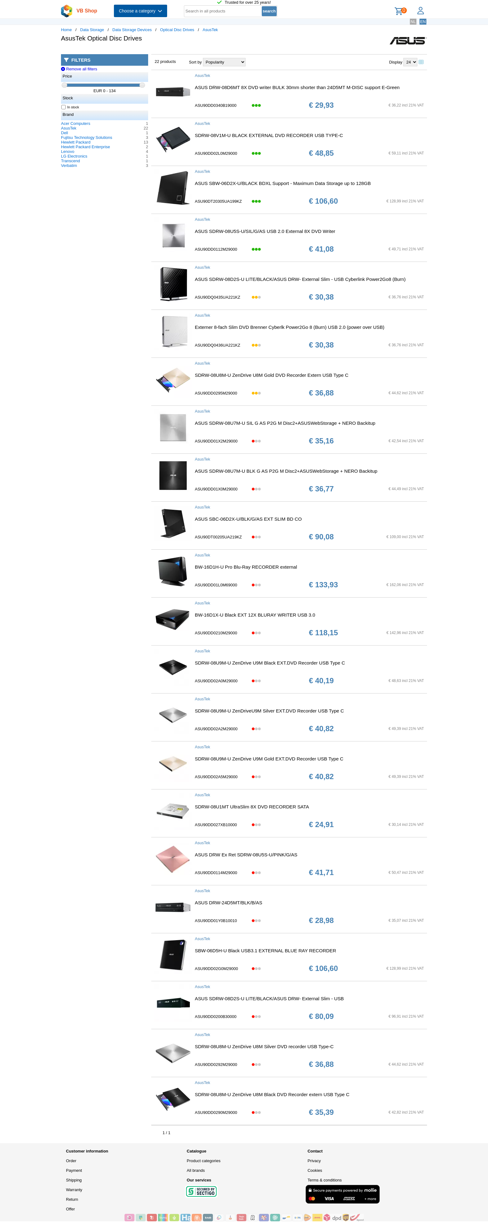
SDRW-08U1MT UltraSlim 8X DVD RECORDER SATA (252, 806)
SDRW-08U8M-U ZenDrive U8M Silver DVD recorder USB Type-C (264, 1046)
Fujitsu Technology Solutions (86, 137)
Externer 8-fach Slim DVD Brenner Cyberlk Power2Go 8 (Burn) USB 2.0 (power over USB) (289, 327)
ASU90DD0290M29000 (216, 1112)
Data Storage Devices (132, 29)
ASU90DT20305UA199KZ (218, 201)
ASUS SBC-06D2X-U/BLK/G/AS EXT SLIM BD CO (248, 519)
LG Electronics (74, 156)
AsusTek (210, 29)
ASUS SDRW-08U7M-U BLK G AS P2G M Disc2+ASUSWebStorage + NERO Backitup (286, 471)
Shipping (74, 1180)
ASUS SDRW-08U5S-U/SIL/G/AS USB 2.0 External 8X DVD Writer (265, 231)
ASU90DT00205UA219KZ (218, 537)
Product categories (203, 1160)
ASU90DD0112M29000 (216, 249)
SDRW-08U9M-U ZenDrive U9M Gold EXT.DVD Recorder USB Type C (269, 758)
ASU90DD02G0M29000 (216, 968)
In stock (70, 107)
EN (423, 21)
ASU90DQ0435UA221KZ (217, 297)
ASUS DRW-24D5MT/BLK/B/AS (228, 902)
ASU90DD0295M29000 (216, 393)
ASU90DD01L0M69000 (216, 585)
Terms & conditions (324, 1180)
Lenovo (67, 151)
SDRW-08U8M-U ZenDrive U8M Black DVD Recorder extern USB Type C (272, 1094)
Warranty (74, 1189)
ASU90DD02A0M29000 (216, 681)
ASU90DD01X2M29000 (216, 441)
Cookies (314, 1170)
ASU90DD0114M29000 (216, 872)
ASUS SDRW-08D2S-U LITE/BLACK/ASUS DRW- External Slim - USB (269, 998)
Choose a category (140, 10)
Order (71, 1160)
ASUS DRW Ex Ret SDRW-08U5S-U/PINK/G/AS (246, 854)
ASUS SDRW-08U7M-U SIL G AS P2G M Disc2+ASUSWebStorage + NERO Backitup (285, 423)
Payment (74, 1170)
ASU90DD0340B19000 (216, 105)
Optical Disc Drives (177, 29)
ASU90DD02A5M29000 (216, 776)
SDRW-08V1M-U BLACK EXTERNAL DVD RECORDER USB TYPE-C (269, 135)
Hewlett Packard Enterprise (85, 146)
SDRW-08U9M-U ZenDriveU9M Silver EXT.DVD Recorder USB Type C (269, 710)
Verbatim (69, 165)
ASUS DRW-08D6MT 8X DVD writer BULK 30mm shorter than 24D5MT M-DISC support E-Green (297, 87)
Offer (70, 1209)
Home (66, 29)
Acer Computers (75, 123)
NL (413, 21)
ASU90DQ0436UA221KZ (217, 345)
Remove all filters (79, 69)
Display (395, 62)
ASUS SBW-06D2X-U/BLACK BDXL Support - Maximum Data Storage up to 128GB (283, 183)
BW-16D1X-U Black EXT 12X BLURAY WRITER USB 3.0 (255, 615)
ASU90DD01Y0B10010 (216, 920)
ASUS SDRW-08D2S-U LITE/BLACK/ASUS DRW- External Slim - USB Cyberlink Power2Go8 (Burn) (300, 279)
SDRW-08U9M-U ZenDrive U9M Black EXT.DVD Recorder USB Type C (270, 662)
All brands (196, 1170)
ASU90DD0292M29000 (216, 1064)
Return (72, 1199)
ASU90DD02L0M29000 (216, 153)
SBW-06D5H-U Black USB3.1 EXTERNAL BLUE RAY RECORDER (265, 950)
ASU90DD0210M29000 (216, 633)
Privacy (314, 1160)
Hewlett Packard (76, 142)
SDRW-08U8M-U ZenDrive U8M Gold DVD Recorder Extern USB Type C (271, 375)
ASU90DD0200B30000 (216, 1016)
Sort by (195, 62)
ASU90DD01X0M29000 (216, 489)
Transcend (70, 161)
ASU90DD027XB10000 (216, 824)
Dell (64, 132)
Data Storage (92, 29)
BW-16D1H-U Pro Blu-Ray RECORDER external (246, 567)
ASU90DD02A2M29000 (216, 729)
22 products (165, 61)
